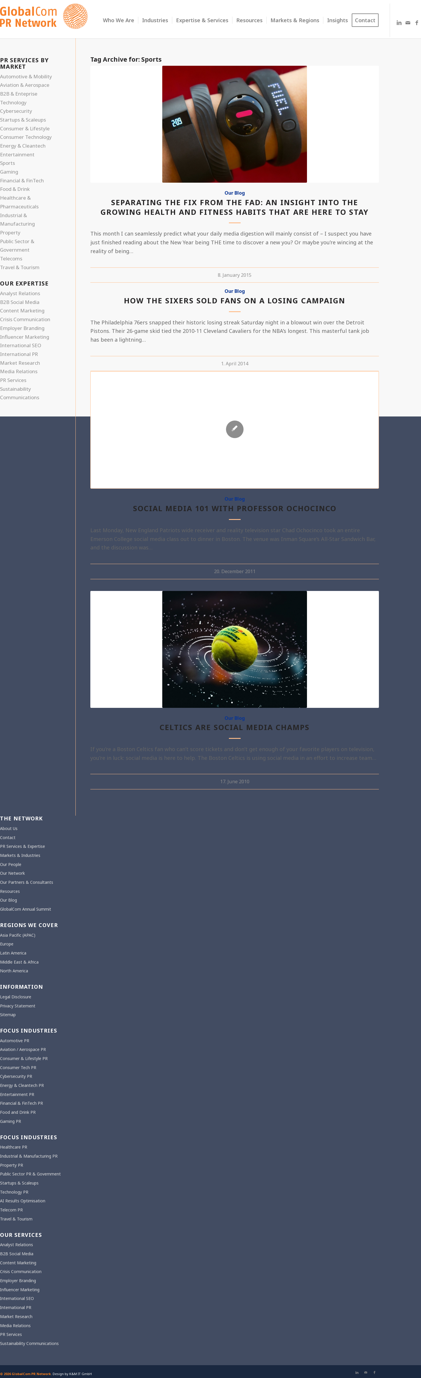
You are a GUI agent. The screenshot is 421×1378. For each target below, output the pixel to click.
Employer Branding (22, 328)
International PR (19, 354)
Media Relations (18, 371)
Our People (10, 864)
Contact (7, 837)
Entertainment (17, 154)
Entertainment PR (17, 1094)
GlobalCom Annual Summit (25, 909)
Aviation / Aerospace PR (23, 1049)
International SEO (20, 345)
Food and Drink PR (18, 1112)
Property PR (11, 1165)
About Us (9, 828)
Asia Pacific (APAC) (17, 935)
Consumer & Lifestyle (25, 128)
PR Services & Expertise (22, 846)
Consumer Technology (26, 137)
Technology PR (14, 1192)
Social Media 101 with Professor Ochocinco (235, 508)
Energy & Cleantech (23, 145)
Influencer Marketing (24, 336)
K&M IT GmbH (80, 1374)
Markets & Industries (20, 855)
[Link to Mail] (407, 22)
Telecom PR (11, 1210)
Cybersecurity (16, 111)
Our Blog (235, 193)
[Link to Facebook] (416, 22)
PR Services (13, 380)
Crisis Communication (25, 319)
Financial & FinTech (22, 180)
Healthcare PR (13, 1147)
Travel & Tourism (19, 267)
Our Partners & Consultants (26, 882)
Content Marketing (22, 310)
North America (14, 971)
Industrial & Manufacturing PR (29, 1156)
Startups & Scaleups (23, 119)
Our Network (12, 873)
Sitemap (8, 1014)
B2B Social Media (19, 302)
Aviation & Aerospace (24, 85)
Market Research (20, 362)
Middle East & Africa (19, 962)
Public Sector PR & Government (30, 1174)
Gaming (9, 171)
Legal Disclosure (15, 997)
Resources (10, 891)
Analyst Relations (20, 293)
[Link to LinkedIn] (399, 22)
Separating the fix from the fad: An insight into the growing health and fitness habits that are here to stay (235, 207)
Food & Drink (15, 189)
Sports (7, 163)
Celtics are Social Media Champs (235, 727)
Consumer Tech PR (18, 1067)
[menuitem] (118, 20)
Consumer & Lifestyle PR (24, 1058)
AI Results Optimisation (22, 1201)
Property (10, 232)
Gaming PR (10, 1121)
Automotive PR (14, 1040)
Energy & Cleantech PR (22, 1085)
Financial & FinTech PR (21, 1103)
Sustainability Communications (29, 1343)
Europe (6, 944)
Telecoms (11, 258)
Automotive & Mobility (26, 76)
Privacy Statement (17, 1006)
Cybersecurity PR (16, 1076)
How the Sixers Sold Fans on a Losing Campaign (234, 300)
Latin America (13, 953)
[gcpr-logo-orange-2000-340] (44, 20)
